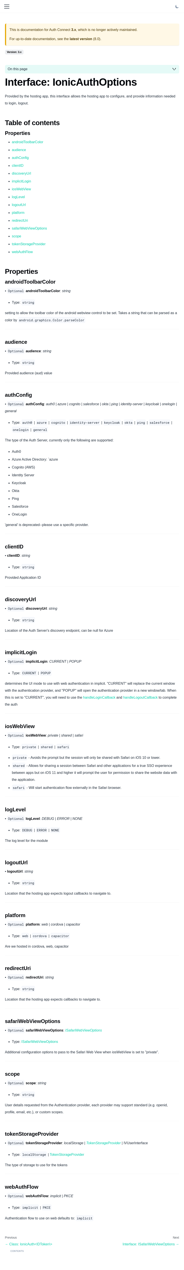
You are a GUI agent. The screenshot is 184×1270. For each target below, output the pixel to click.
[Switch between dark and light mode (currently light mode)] (177, 6)
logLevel (18, 197)
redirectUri (20, 220)
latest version (81, 39)
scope (16, 236)
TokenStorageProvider (67, 1154)
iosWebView (21, 189)
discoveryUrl (21, 173)
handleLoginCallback (99, 697)
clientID (18, 165)
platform (18, 213)
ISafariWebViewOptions (39, 1042)
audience (19, 150)
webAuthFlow (22, 252)
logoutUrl (19, 205)
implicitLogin (21, 181)
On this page (17, 69)
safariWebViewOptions (29, 228)
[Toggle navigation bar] (6, 6)
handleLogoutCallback (140, 697)
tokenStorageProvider (29, 244)
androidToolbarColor (27, 142)
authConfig (20, 158)
